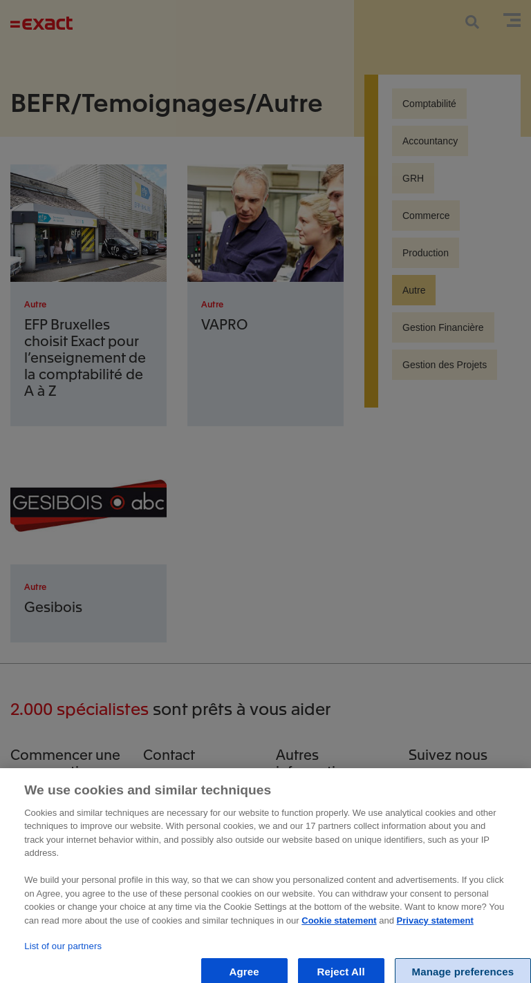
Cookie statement (338, 927)
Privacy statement (435, 927)
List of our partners (63, 952)
